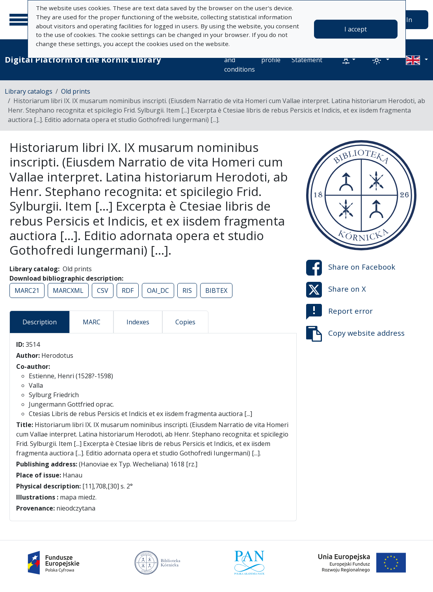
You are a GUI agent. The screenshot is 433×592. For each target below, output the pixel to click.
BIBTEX (216, 290)
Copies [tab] (185, 322)
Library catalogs (28, 91)
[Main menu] (19, 19)
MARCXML (68, 290)
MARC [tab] (91, 322)
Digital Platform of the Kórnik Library (83, 59)
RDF (128, 290)
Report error (339, 312)
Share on (350, 268)
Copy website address (355, 334)
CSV (102, 290)
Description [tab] (39, 322)
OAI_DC (158, 290)
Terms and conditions (239, 60)
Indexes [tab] (137, 322)
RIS (187, 290)
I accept (355, 29)
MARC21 (27, 290)
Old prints (75, 91)
